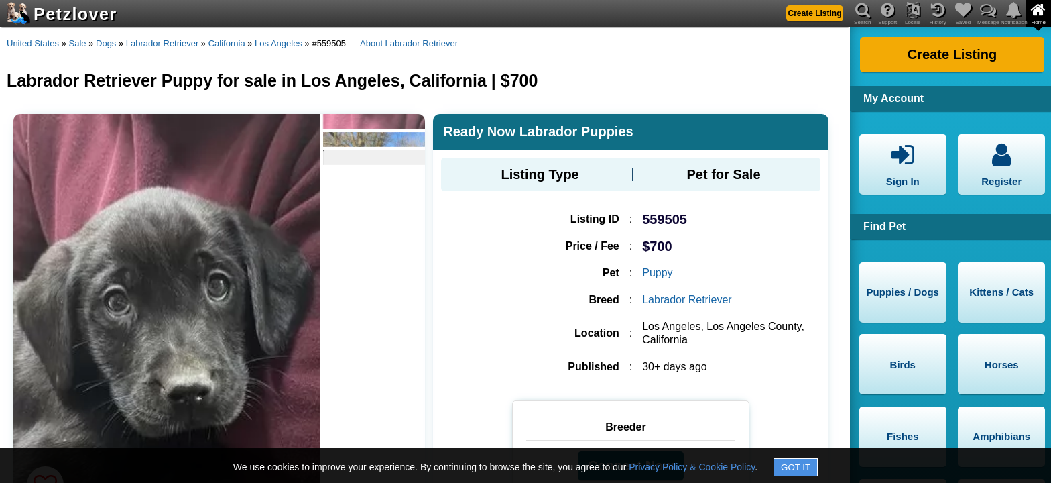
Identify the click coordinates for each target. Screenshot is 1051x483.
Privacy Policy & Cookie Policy (692, 467)
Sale (77, 43)
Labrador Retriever (162, 43)
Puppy (657, 272)
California (226, 43)
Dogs (106, 43)
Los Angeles (278, 43)
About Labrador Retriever (409, 43)
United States (33, 43)
